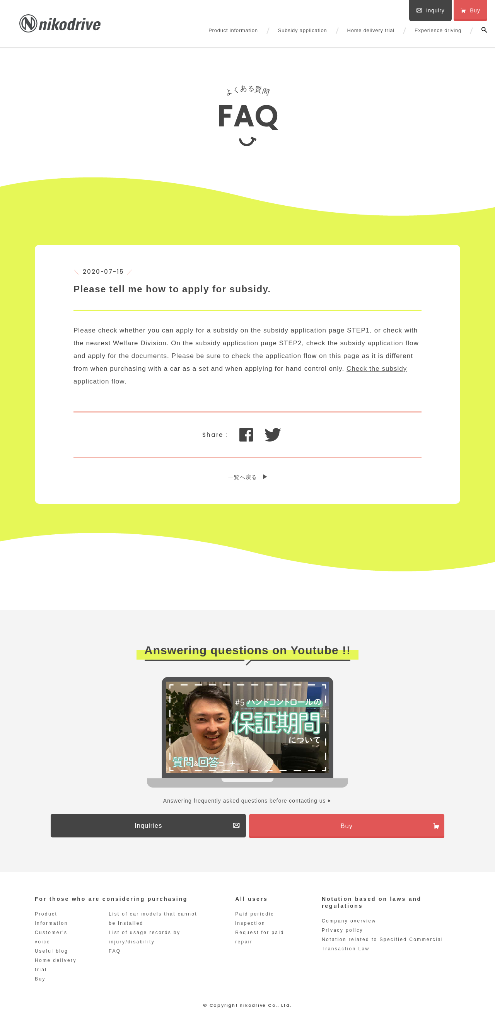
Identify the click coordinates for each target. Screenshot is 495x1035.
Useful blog (51, 953)
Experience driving (438, 30)
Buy (40, 981)
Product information (233, 30)
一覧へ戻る (242, 477)
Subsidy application (302, 30)
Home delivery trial (370, 30)
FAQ (115, 953)
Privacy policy (342, 932)
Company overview (349, 923)
